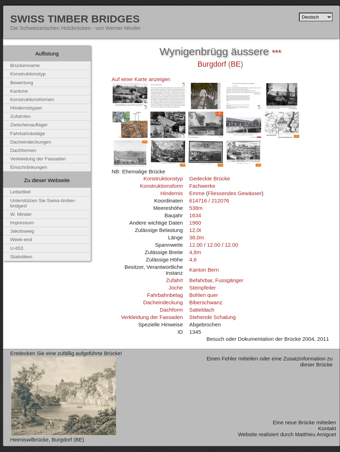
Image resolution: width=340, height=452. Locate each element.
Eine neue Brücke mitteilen (304, 422)
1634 (195, 215)
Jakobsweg (22, 231)
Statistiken (21, 256)
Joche (176, 288)
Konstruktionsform (161, 186)
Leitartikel (20, 191)
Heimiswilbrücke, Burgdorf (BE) (47, 440)
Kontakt (327, 428)
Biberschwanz (206, 302)
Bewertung (21, 82)
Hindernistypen (26, 108)
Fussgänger (229, 280)
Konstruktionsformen (32, 99)
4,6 (193, 259)
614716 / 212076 (209, 201)
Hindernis (171, 193)
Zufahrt (174, 280)
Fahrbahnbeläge (27, 133)
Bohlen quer (203, 295)
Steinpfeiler (202, 288)
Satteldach (202, 310)
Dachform (171, 310)
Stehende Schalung (212, 317)
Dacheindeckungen (30, 142)
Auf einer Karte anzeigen (141, 79)
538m (196, 208)
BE (235, 64)
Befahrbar (200, 280)
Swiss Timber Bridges (75, 19)
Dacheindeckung (163, 302)
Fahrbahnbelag (165, 295)
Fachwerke (202, 186)
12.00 (196, 245)
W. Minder (21, 214)
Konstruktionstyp (163, 178)
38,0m (196, 237)
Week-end (21, 239)
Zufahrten (20, 116)
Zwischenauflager (29, 124)
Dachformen (23, 150)
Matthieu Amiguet (315, 434)
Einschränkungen (28, 167)
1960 (195, 223)
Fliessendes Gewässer (235, 193)
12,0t (195, 230)
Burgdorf (212, 64)
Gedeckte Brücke (209, 178)
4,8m (195, 252)
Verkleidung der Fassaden (152, 317)
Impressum (22, 222)
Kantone (19, 91)
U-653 (16, 248)
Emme (197, 193)
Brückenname (25, 65)
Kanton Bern (204, 270)
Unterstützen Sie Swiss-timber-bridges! (43, 203)
